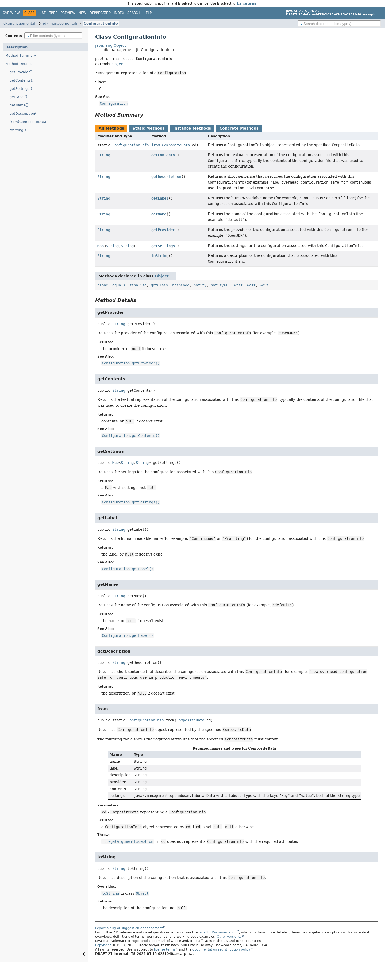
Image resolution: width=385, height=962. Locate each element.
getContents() (21, 80)
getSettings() (21, 89)
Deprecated (100, 13)
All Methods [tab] (111, 128)
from (155, 145)
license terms (246, 3)
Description (16, 47)
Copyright (103, 945)
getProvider (163, 230)
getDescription (166, 176)
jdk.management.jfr (19, 23)
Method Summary (20, 55)
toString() (18, 130)
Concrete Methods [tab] (239, 128)
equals (118, 285)
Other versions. (229, 936)
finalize (138, 285)
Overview (11, 13)
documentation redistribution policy (221, 949)
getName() (19, 105)
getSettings (163, 246)
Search (133, 13)
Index (119, 13)
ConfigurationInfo (101, 23)
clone (102, 285)
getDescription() (24, 113)
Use (42, 13)
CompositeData (176, 145)
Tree (53, 13)
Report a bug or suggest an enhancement (129, 928)
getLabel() (18, 97)
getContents (163, 155)
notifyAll (220, 285)
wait (238, 285)
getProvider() (21, 72)
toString (159, 256)
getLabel (159, 198)
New (82, 13)
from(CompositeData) (29, 122)
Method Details (18, 64)
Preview (68, 13)
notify (200, 285)
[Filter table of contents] (53, 35)
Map (100, 246)
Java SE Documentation (218, 932)
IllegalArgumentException (127, 841)
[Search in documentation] (339, 23)
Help (147, 13)
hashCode (180, 285)
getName (158, 214)
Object (118, 64)
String (103, 155)
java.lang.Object (110, 45)
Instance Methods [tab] (192, 128)
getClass (159, 285)
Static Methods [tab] (149, 128)
